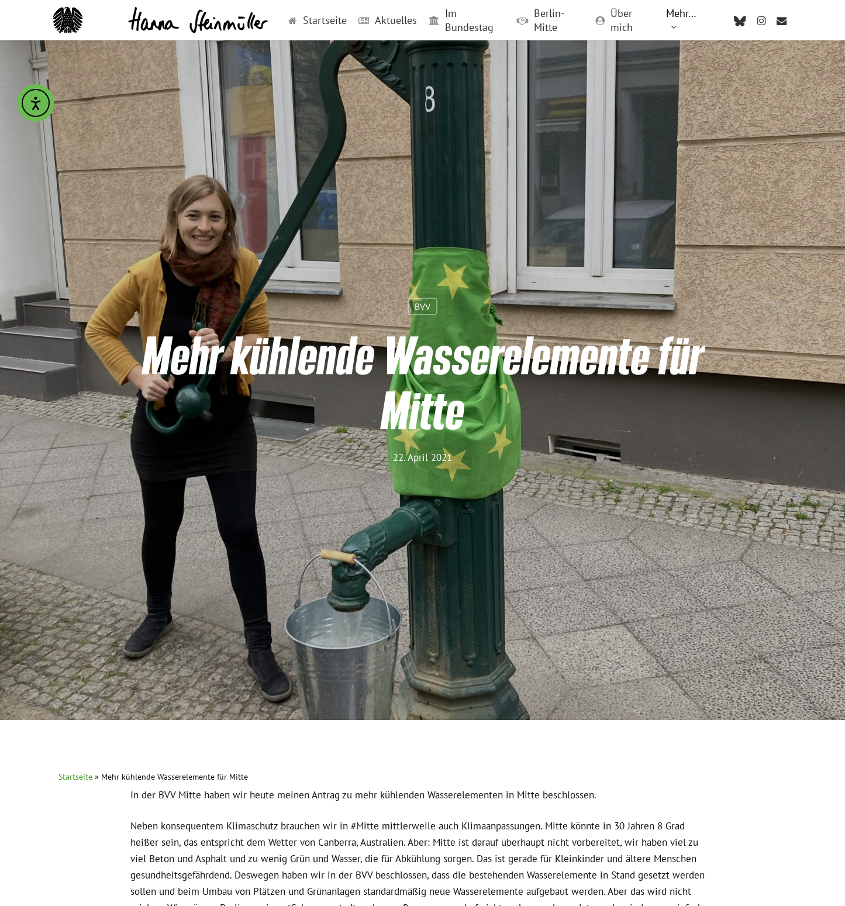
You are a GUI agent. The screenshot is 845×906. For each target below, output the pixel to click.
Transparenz (428, 788)
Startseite (75, 423)
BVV (422, 231)
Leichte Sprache (345, 788)
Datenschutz (574, 788)
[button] (143, 639)
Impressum (500, 788)
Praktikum (266, 788)
